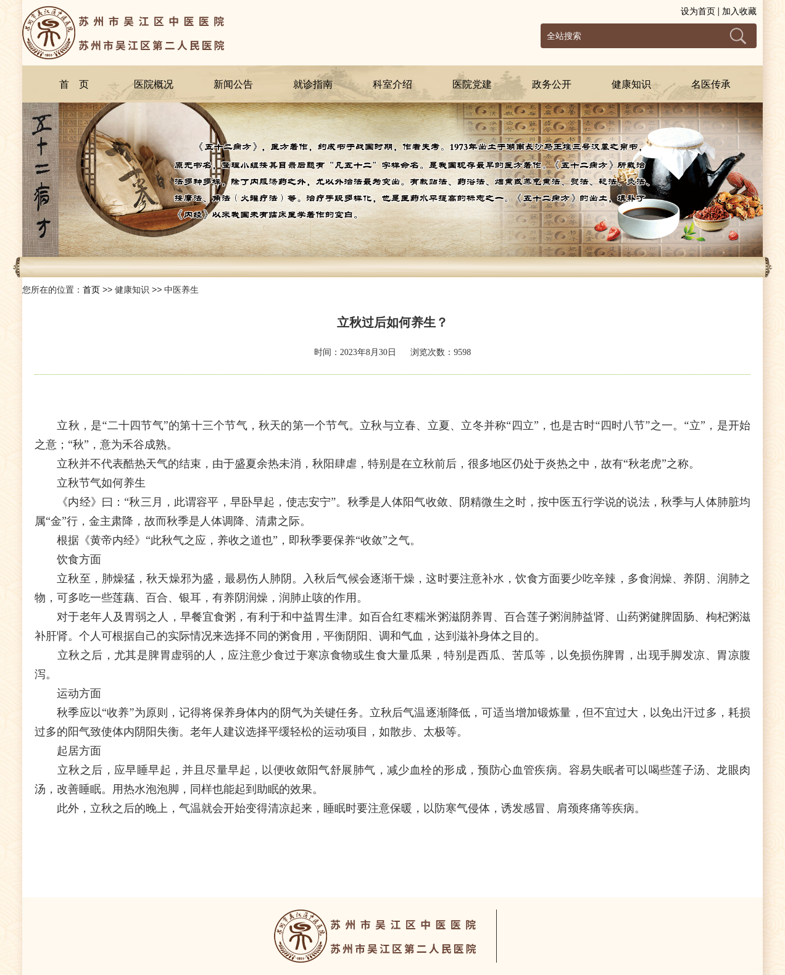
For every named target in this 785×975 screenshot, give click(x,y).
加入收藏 (739, 11)
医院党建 (472, 84)
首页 (91, 290)
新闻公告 (233, 84)
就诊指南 (313, 84)
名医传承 (711, 84)
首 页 (74, 84)
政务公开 (551, 84)
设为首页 (698, 11)
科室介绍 (392, 84)
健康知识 (631, 84)
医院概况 (153, 84)
